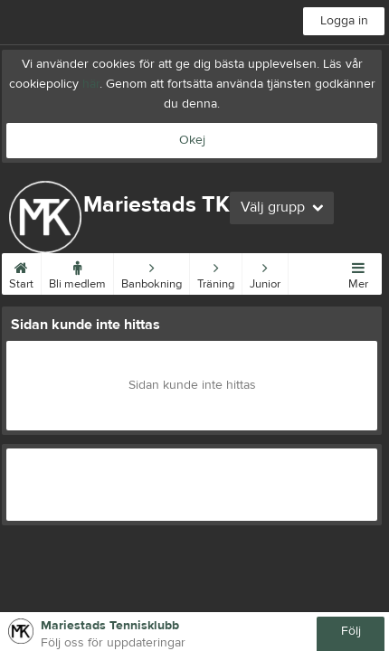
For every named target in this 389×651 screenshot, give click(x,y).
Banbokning (151, 272)
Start (21, 272)
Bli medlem (77, 272)
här (91, 84)
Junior (265, 272)
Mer (358, 272)
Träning (215, 272)
